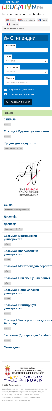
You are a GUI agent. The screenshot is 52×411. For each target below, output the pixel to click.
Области (10, 78)
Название (10, 45)
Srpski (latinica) (28, 20)
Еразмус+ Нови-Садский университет (21, 291)
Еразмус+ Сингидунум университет (20, 306)
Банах (8, 204)
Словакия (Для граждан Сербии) (27, 335)
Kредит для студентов (20, 143)
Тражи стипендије (18, 102)
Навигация (10, 2)
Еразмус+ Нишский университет (27, 278)
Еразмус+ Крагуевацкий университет (21, 252)
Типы (8, 56)
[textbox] (26, 82)
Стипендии (12, 347)
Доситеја (10, 216)
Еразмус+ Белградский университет (20, 237)
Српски (13, 20)
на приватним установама (21, 94)
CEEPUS (10, 119)
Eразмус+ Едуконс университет (26, 131)
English (44, 20)
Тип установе (12, 67)
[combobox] (26, 61)
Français (14, 24)
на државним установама (21, 90)
